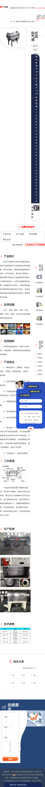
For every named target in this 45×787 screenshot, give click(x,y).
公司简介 (27, 14)
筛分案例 (17, 14)
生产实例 (20, 234)
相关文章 (7, 239)
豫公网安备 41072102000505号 (25, 775)
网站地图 (40, 775)
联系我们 (33, 14)
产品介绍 (7, 234)
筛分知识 (20, 14)
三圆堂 (11, 14)
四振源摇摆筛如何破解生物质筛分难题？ (13, 683)
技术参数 (33, 234)
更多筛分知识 (28, 668)
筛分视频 (23, 14)
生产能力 (30, 14)
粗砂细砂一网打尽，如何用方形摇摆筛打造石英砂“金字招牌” (23, 675)
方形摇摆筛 (39, 282)
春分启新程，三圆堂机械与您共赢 (23, 683)
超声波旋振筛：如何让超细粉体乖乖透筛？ (34, 675)
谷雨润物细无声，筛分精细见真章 (13, 675)
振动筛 (14, 14)
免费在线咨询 (27, 227)
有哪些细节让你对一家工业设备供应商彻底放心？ (34, 683)
